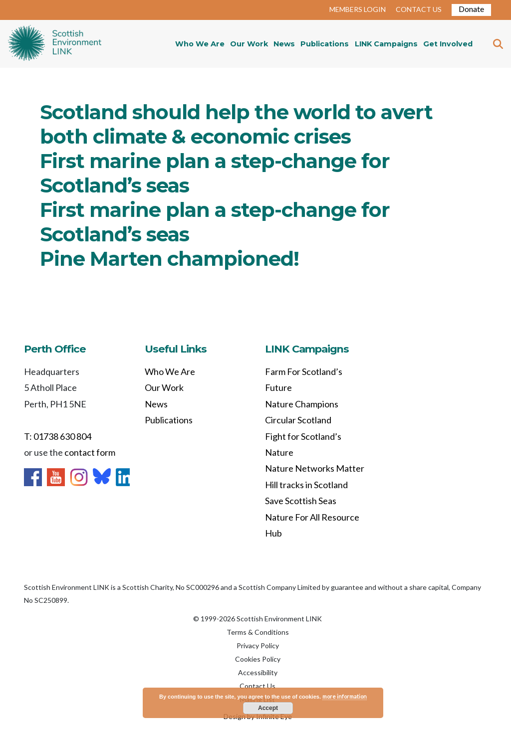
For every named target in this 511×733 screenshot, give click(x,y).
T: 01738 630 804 (57, 436)
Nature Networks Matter (314, 468)
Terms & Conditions (258, 632)
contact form (89, 452)
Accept (268, 708)
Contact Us (257, 686)
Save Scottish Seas (300, 500)
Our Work (249, 43)
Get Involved (448, 43)
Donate (471, 8)
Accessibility (257, 672)
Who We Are (200, 43)
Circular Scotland (298, 419)
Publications (324, 43)
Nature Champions (301, 403)
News (284, 43)
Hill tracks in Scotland (306, 484)
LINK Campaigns (386, 43)
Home (54, 44)
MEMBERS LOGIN (357, 9)
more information (344, 696)
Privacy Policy (258, 645)
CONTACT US (419, 9)
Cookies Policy (257, 659)
